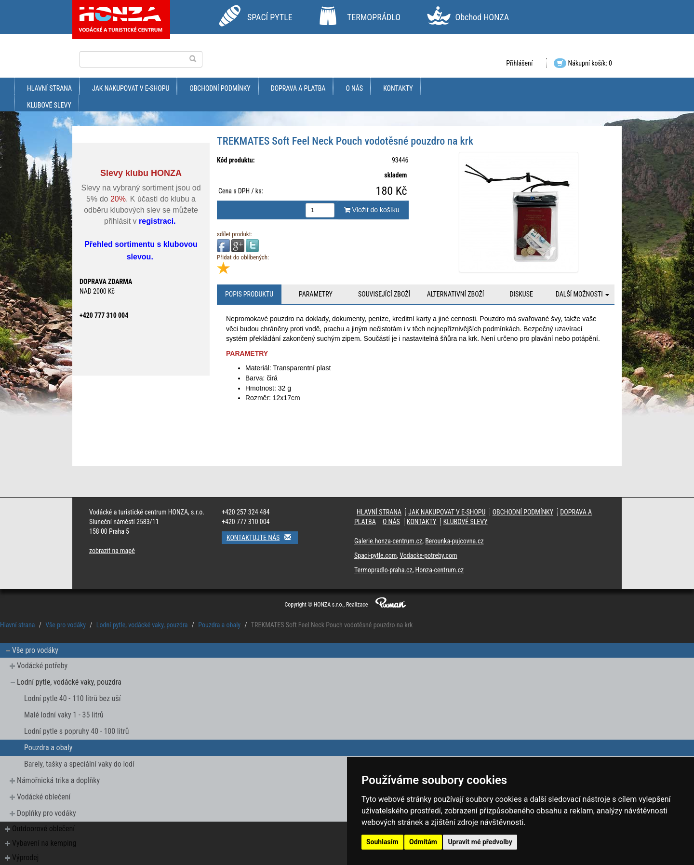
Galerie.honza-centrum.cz (388, 541)
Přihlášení (519, 63)
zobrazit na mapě (112, 550)
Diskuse (521, 294)
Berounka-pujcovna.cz (454, 541)
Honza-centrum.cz (439, 570)
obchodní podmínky (219, 88)
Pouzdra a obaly (219, 625)
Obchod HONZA (482, 17)
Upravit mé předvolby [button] (480, 842)
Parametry (316, 294)
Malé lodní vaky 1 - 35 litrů (64, 714)
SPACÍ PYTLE (270, 17)
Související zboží (384, 294)
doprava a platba (298, 88)
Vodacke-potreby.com (428, 555)
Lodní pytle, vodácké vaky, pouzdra (142, 625)
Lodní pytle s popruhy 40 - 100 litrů (76, 731)
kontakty (398, 88)
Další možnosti (582, 294)
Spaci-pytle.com (375, 555)
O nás (354, 88)
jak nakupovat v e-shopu (130, 88)
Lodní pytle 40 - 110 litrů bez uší (72, 698)
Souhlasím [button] (382, 842)
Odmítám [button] (423, 842)
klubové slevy (49, 105)
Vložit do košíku (372, 210)
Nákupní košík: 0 (583, 63)
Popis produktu (249, 294)
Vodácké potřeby (42, 665)
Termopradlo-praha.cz (383, 570)
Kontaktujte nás (262, 537)
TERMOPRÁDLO (373, 17)
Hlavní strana (49, 88)
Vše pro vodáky (65, 625)
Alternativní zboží (455, 294)
